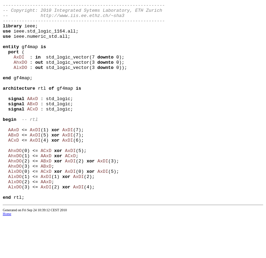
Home (7, 253)
